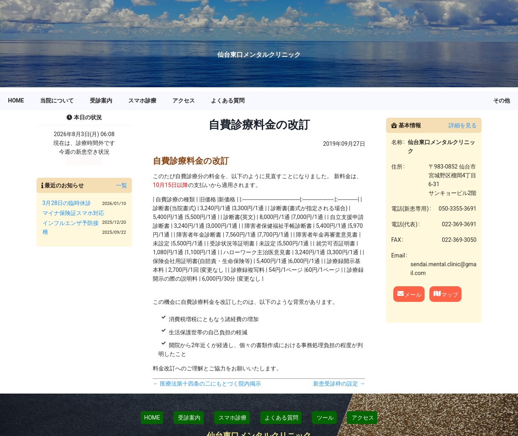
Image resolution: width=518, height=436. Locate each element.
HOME (152, 417)
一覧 (121, 185)
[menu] (259, 100)
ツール (324, 417)
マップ (446, 293)
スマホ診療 (232, 417)
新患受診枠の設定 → (339, 383)
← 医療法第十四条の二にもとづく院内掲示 (207, 383)
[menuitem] (16, 100)
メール (409, 293)
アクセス (362, 417)
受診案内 (188, 417)
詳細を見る (463, 125)
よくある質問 (280, 417)
